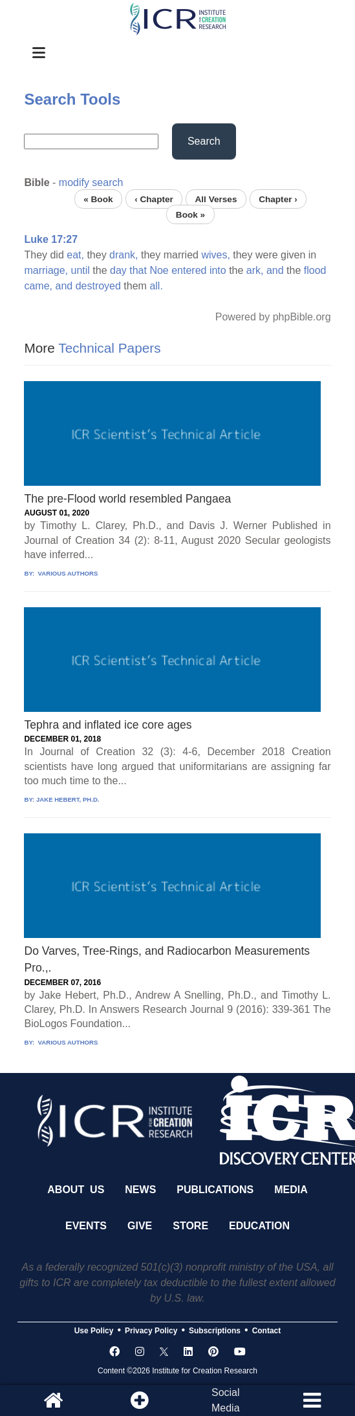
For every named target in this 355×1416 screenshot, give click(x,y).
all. (155, 285)
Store (190, 1225)
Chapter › (278, 198)
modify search (91, 182)
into (218, 270)
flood (315, 270)
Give (139, 1225)
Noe (158, 270)
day (118, 270)
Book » (190, 214)
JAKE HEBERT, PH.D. (68, 799)
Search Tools (72, 99)
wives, (215, 254)
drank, (123, 254)
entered (188, 270)
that (138, 270)
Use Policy (94, 1330)
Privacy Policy (151, 1330)
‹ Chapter (153, 198)
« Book (98, 198)
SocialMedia (225, 1400)
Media (291, 1189)
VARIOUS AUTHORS (67, 573)
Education (259, 1225)
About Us (75, 1189)
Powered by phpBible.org (273, 316)
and (275, 270)
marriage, (46, 270)
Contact (266, 1330)
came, (38, 285)
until (79, 270)
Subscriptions (215, 1330)
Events (86, 1225)
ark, (255, 270)
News (140, 1189)
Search (204, 141)
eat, (75, 254)
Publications (215, 1189)
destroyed (98, 285)
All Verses (216, 198)
